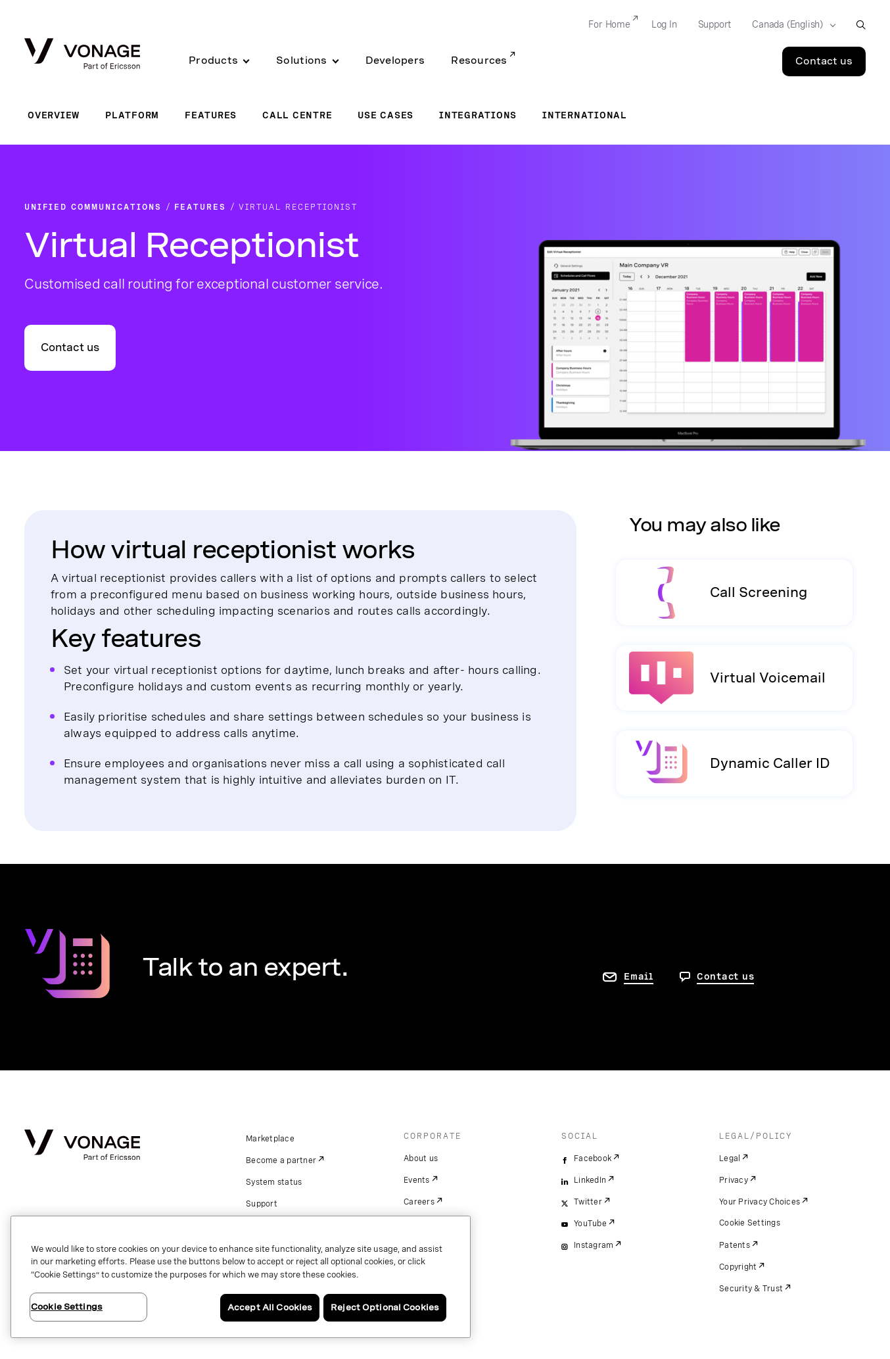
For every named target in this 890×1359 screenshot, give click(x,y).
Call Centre (297, 115)
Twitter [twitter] (588, 1201)
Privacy (733, 1180)
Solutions (301, 60)
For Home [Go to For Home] (609, 24)
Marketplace (270, 1138)
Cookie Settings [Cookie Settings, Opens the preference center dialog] (67, 1307)
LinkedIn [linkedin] (590, 1180)
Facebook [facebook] (592, 1158)
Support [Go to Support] (715, 24)
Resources (479, 60)
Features (211, 115)
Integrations (478, 115)
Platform (132, 115)
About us (421, 1158)
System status (274, 1182)
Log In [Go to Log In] (664, 24)
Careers (419, 1201)
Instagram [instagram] (593, 1245)
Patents (734, 1245)
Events (417, 1180)
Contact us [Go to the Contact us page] (824, 61)
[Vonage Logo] (82, 55)
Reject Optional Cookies (385, 1307)
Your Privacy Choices (759, 1201)
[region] (241, 1277)
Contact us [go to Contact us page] (726, 976)
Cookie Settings (749, 1223)
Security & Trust (751, 1288)
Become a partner (281, 1160)
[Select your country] (789, 25)
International (584, 115)
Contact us (70, 347)
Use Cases (385, 115)
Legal (729, 1158)
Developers (395, 60)
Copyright (738, 1267)
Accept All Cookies (269, 1307)
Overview (54, 115)
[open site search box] (861, 25)
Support (261, 1203)
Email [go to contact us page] (638, 976)
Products (213, 60)
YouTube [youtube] (590, 1223)
